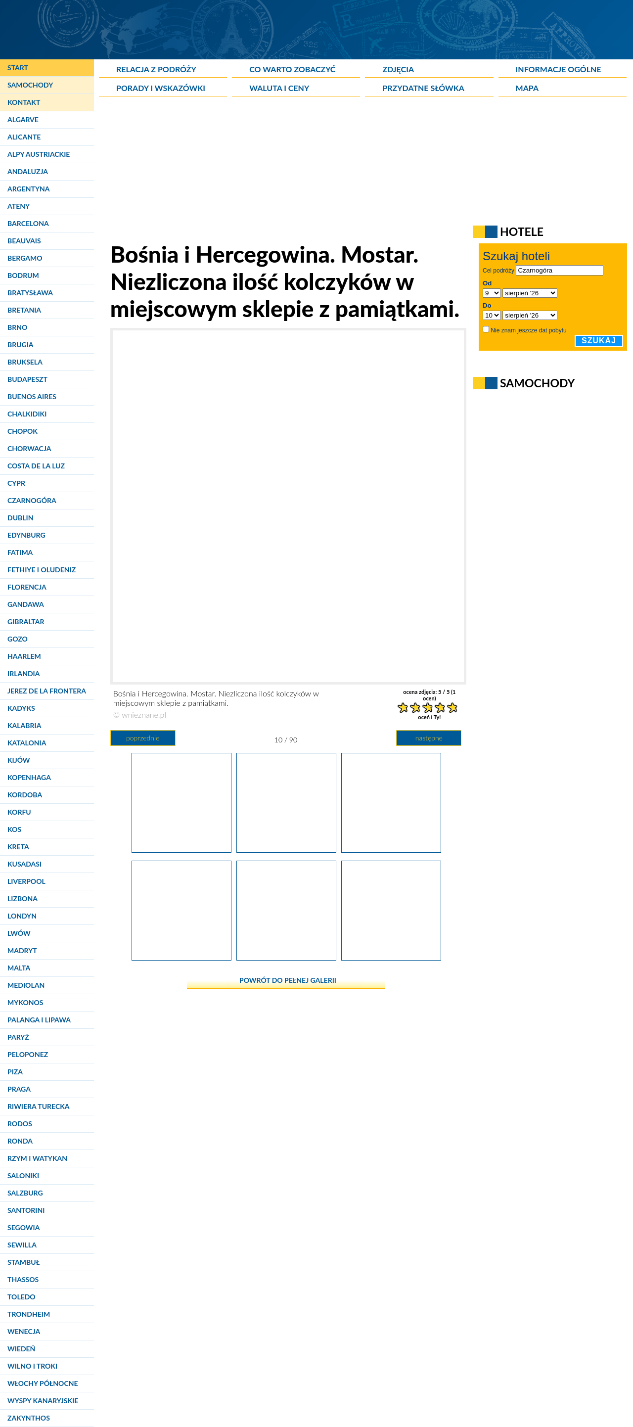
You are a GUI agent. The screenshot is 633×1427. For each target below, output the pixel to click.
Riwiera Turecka (38, 1106)
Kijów (18, 760)
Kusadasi (24, 864)
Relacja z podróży (156, 69)
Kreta (18, 846)
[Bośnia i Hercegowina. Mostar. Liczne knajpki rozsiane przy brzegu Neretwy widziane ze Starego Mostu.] (181, 957)
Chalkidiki (26, 414)
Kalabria (24, 725)
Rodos (19, 1123)
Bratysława (30, 292)
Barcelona (28, 223)
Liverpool (26, 881)
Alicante (24, 137)
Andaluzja (27, 171)
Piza (15, 1071)
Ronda (20, 1141)
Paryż (18, 1037)
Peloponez (27, 1054)
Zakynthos (28, 1418)
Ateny (18, 206)
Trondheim (28, 1314)
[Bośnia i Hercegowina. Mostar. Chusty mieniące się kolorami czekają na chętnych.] (391, 957)
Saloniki (23, 1175)
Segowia (23, 1227)
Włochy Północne (42, 1383)
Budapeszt (27, 379)
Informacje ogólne (558, 69)
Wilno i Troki (32, 1366)
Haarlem (24, 656)
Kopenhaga (29, 777)
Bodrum (23, 275)
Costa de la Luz (36, 465)
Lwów (19, 933)
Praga (19, 1089)
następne (429, 738)
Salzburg (25, 1193)
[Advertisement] (339, 171)
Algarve (23, 119)
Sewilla (22, 1245)
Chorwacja (29, 448)
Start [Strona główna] (17, 67)
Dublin (20, 517)
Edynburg (26, 535)
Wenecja (23, 1331)
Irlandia (23, 673)
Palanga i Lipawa (39, 1019)
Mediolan (26, 985)
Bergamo (24, 258)
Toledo (21, 1296)
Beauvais (24, 240)
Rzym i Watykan (37, 1158)
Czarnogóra (31, 500)
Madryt (22, 950)
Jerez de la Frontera (46, 691)
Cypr (16, 483)
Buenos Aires (31, 396)
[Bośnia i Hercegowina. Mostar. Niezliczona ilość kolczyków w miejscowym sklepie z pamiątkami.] (286, 849)
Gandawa (25, 604)
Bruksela (25, 362)
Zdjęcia (398, 69)
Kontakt (23, 102)
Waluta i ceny (279, 87)
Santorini (26, 1210)
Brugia (20, 344)
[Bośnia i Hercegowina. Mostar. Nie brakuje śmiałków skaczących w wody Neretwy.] (391, 849)
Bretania (24, 310)
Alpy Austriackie (38, 154)
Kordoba (24, 794)
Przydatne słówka (423, 87)
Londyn (22, 916)
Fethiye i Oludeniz (41, 569)
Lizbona (22, 898)
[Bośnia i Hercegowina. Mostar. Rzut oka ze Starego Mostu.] (286, 957)
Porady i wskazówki (160, 87)
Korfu (19, 812)
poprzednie (142, 738)
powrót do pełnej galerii (287, 980)
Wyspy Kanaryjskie (42, 1400)
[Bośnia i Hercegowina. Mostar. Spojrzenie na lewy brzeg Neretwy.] (181, 849)
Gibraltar (25, 621)
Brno (17, 327)
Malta (18, 968)
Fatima (20, 552)
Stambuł (23, 1262)
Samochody (30, 85)
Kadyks (21, 708)
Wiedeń (21, 1348)
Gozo (17, 639)
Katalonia (26, 742)
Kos (14, 829)
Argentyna (28, 188)
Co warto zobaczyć (292, 69)
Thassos (23, 1279)
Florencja (26, 587)
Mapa (527, 87)
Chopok (22, 431)
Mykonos (25, 1002)
